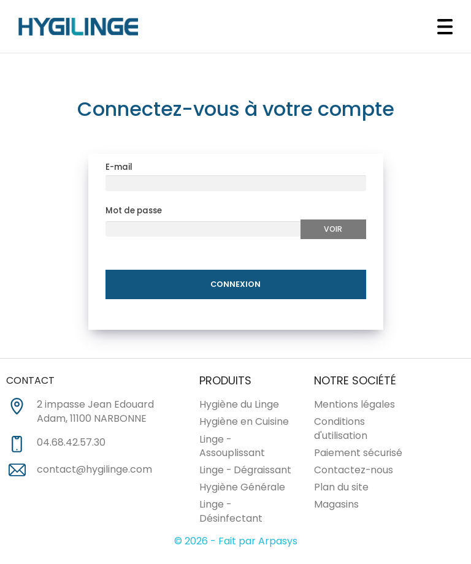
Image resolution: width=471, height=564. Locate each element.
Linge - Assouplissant (232, 447)
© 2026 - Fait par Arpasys (235, 543)
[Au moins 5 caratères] (203, 230)
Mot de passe (133, 212)
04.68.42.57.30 (71, 444)
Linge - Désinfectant (230, 513)
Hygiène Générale (242, 489)
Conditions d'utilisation (340, 430)
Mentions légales (354, 406)
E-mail (118, 169)
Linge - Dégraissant (245, 472)
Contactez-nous (353, 472)
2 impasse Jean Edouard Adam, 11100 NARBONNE (95, 413)
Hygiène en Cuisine (244, 423)
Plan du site (341, 489)
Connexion (235, 285)
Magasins (336, 506)
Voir (333, 230)
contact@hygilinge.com (94, 471)
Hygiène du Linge (239, 406)
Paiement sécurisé (358, 455)
